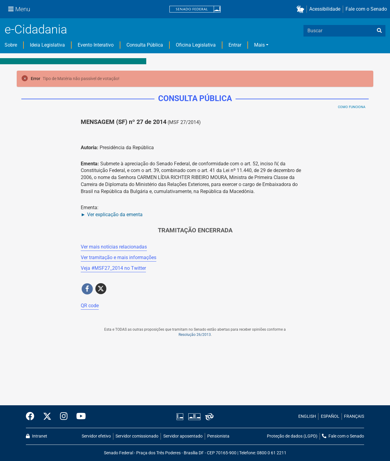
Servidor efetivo (96, 436)
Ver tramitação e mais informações (118, 257)
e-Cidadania (36, 29)
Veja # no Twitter (113, 268)
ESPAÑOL (330, 416)
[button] (301, 9)
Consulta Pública (144, 45)
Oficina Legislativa (196, 45)
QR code (90, 305)
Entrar (235, 45)
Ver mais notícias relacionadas (114, 247)
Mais (259, 45)
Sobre (11, 45)
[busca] (379, 30)
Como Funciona (351, 107)
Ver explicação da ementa (115, 214)
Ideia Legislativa (47, 45)
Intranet (36, 436)
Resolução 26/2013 (195, 335)
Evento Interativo (96, 45)
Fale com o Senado (366, 9)
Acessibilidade (324, 9)
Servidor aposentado (183, 436)
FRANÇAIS (354, 416)
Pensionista (218, 436)
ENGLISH (307, 416)
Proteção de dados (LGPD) (292, 436)
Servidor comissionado (136, 436)
